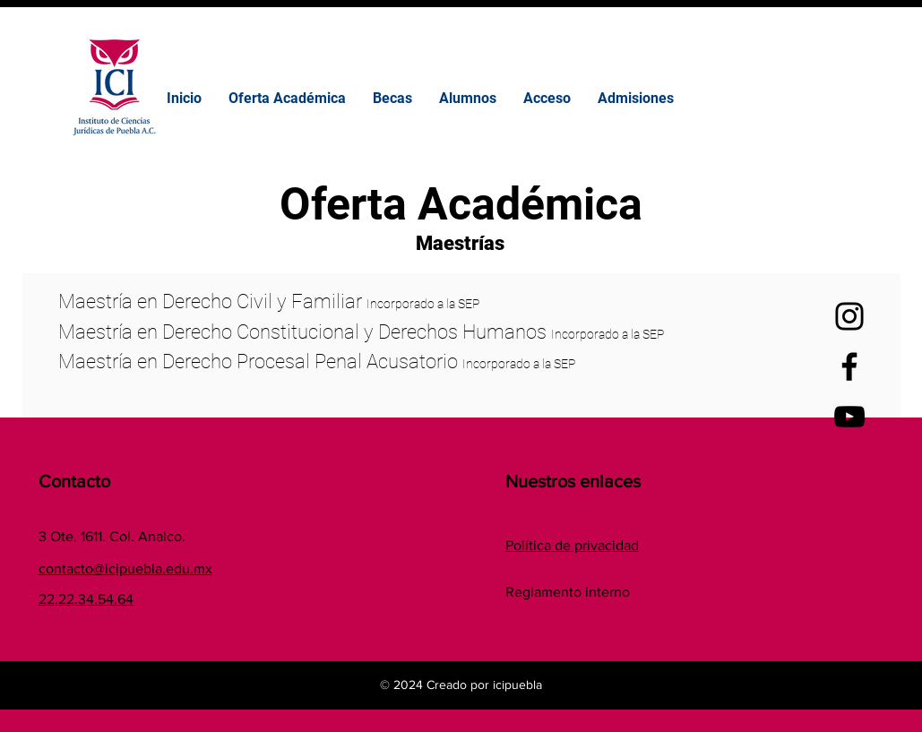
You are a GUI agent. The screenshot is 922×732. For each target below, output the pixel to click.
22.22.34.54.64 (86, 599)
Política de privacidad (572, 545)
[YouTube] (849, 416)
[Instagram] (849, 316)
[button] (392, 98)
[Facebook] (849, 366)
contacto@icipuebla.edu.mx (125, 568)
